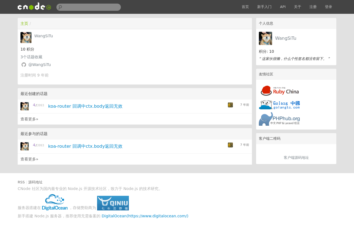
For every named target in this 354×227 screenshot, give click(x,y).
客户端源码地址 (296, 157)
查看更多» (29, 119)
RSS (21, 182)
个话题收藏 (31, 57)
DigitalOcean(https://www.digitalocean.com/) (145, 216)
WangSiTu (285, 38)
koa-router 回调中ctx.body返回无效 (85, 106)
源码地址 (35, 182)
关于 (297, 7)
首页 (245, 7)
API (283, 7)
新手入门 (264, 7)
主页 (24, 23)
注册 (313, 7)
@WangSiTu (39, 64)
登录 (328, 7)
